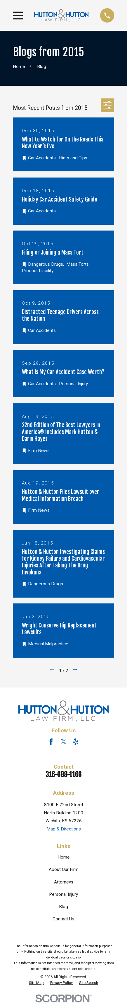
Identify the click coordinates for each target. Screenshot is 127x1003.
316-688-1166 (63, 774)
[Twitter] (63, 741)
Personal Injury (63, 894)
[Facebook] (51, 741)
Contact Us (63, 919)
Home (64, 857)
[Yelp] (76, 741)
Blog (63, 906)
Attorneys (63, 882)
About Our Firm (64, 869)
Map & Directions (63, 829)
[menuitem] (36, 982)
